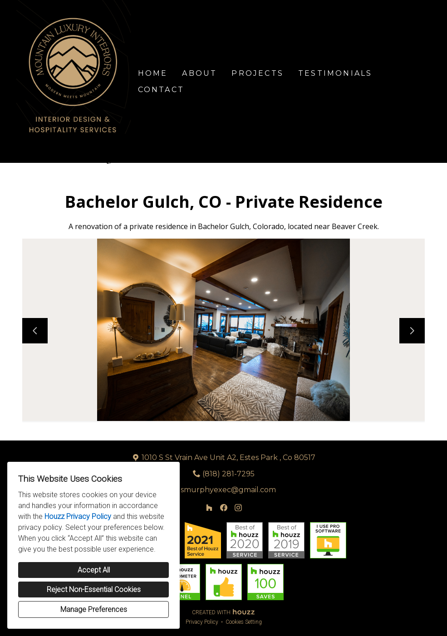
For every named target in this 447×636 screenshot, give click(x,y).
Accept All (94, 570)
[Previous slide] (35, 330)
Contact (161, 89)
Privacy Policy (202, 622)
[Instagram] (238, 508)
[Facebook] (224, 508)
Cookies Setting (244, 622)
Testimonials (335, 73)
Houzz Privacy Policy (77, 516)
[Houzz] (209, 508)
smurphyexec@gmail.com (228, 489)
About (199, 73)
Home (153, 73)
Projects (257, 73)
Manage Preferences (93, 609)
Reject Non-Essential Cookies (94, 589)
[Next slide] (412, 330)
